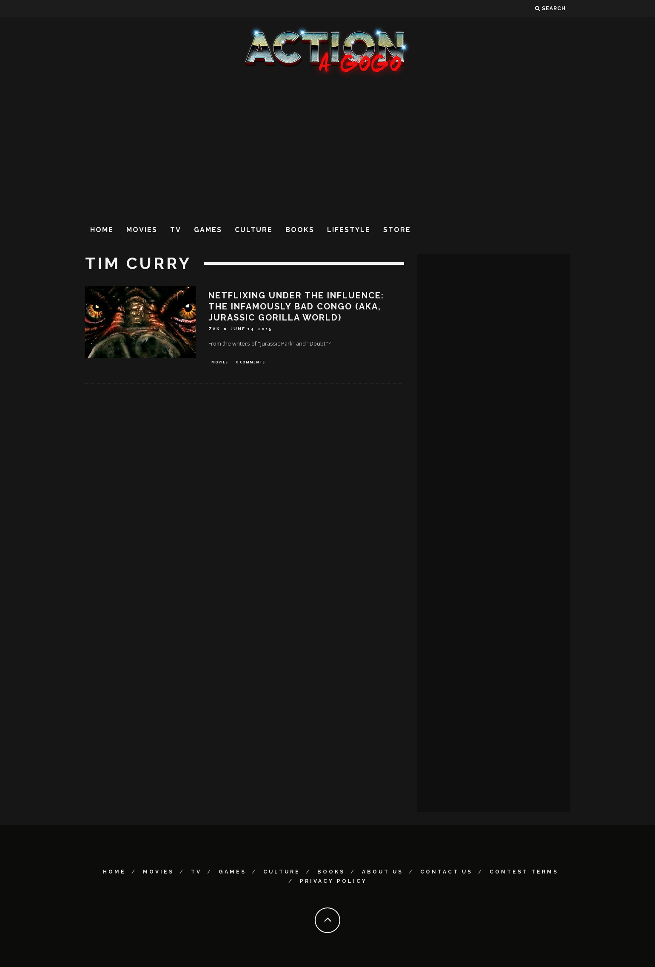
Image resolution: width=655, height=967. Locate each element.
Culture (254, 230)
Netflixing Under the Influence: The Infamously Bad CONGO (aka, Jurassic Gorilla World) (296, 306)
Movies (141, 230)
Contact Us (446, 872)
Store (397, 230)
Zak (214, 328)
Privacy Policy (333, 881)
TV (175, 230)
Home (102, 230)
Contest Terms (524, 872)
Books (299, 230)
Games (208, 230)
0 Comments (250, 362)
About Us (382, 872)
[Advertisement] (327, 148)
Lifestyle (348, 230)
